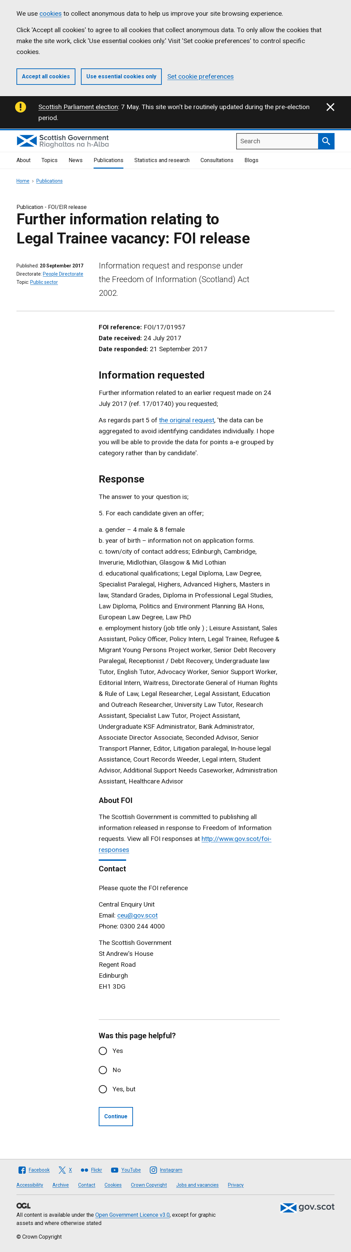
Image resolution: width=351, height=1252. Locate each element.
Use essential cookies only (121, 76)
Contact (86, 1185)
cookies (50, 13)
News (76, 160)
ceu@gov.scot (137, 915)
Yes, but (123, 1089)
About (23, 160)
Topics (49, 160)
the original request (186, 420)
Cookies (113, 1185)
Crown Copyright (149, 1185)
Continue (116, 1116)
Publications (108, 160)
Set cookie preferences (200, 76)
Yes (117, 1051)
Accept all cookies (46, 76)
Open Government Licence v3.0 (132, 1215)
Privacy (236, 1185)
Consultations (217, 160)
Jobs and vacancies (197, 1185)
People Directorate (63, 274)
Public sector (44, 282)
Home (22, 181)
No (116, 1070)
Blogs (251, 160)
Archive (60, 1185)
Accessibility (29, 1185)
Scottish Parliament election (78, 107)
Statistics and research (162, 160)
